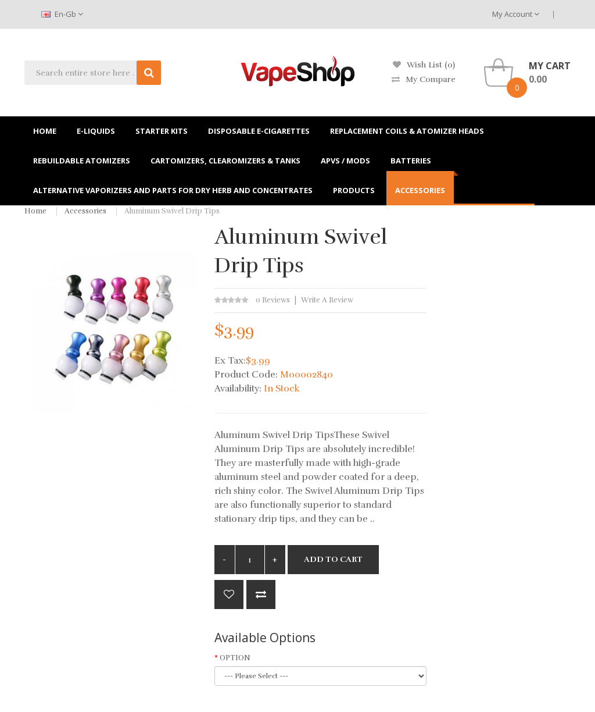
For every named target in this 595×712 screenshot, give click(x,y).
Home (35, 211)
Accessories (85, 211)
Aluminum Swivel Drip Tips (172, 211)
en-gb (62, 14)
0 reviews (273, 300)
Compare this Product (260, 594)
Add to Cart (333, 559)
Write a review (327, 300)
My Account (515, 14)
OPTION (235, 658)
